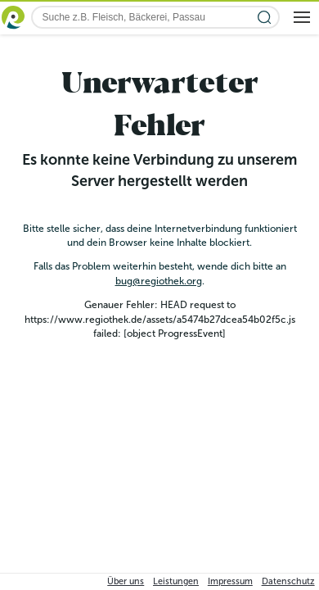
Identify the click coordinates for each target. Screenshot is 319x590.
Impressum (230, 581)
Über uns (125, 581)
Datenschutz (288, 581)
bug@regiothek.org (158, 281)
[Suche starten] (264, 17)
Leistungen (176, 581)
